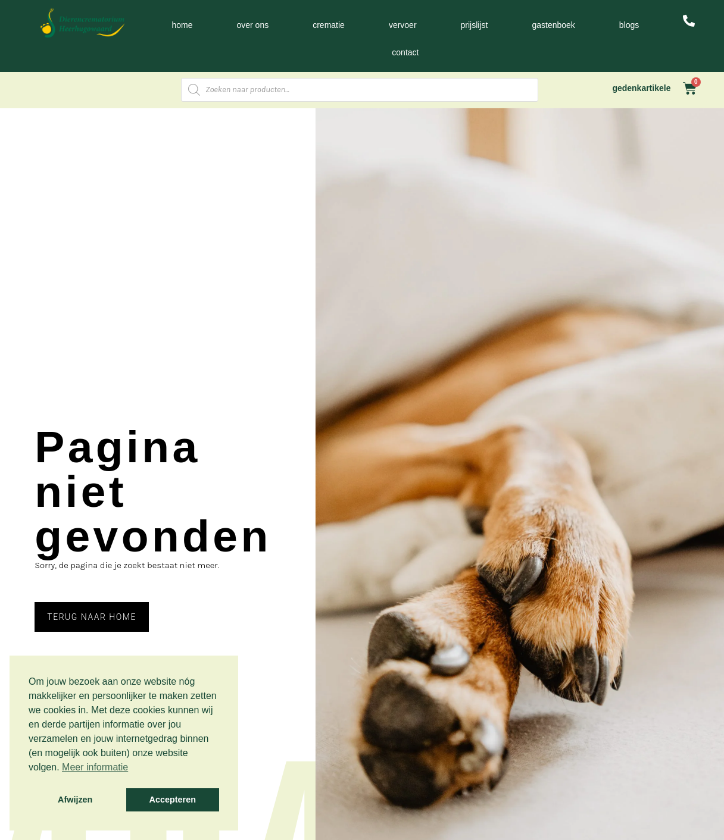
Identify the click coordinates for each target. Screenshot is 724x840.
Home (181, 25)
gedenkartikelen (644, 88)
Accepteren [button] (172, 799)
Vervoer (403, 25)
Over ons (252, 25)
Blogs (629, 25)
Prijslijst (474, 25)
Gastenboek (553, 25)
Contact (405, 52)
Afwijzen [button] (75, 799)
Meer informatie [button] (95, 767)
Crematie (329, 25)
